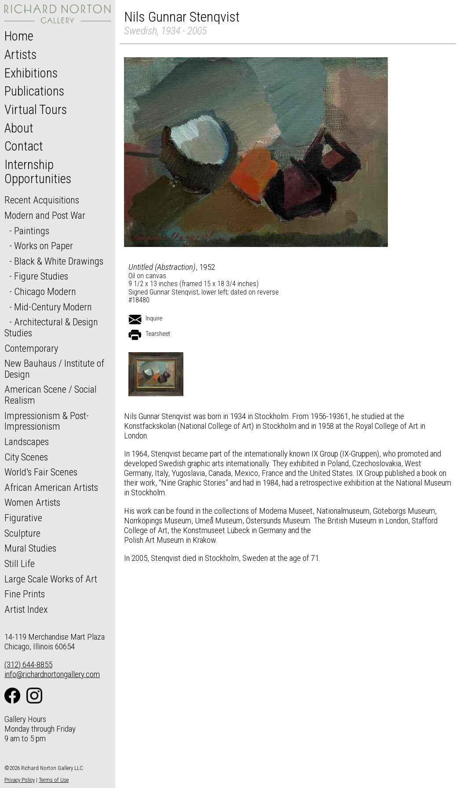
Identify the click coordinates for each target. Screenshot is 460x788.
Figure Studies (41, 276)
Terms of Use (54, 780)
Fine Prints (24, 594)
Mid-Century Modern (53, 307)
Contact (23, 146)
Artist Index (26, 609)
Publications (34, 91)
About (18, 128)
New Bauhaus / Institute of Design (54, 368)
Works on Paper (43, 245)
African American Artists (51, 487)
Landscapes (26, 441)
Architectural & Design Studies (51, 327)
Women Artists (32, 502)
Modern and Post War (44, 215)
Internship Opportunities (37, 171)
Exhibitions (31, 73)
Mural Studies (30, 548)
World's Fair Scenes (40, 472)
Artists (20, 54)
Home (18, 36)
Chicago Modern (45, 291)
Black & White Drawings (58, 261)
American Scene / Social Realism (50, 394)
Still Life (19, 563)
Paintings (31, 230)
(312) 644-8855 (28, 664)
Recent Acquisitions (41, 200)
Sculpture (22, 533)
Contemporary (31, 348)
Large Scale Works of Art (50, 579)
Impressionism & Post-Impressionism (46, 421)
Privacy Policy (19, 780)
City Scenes (26, 457)
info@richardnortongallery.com (52, 674)
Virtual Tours (35, 109)
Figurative (23, 517)
